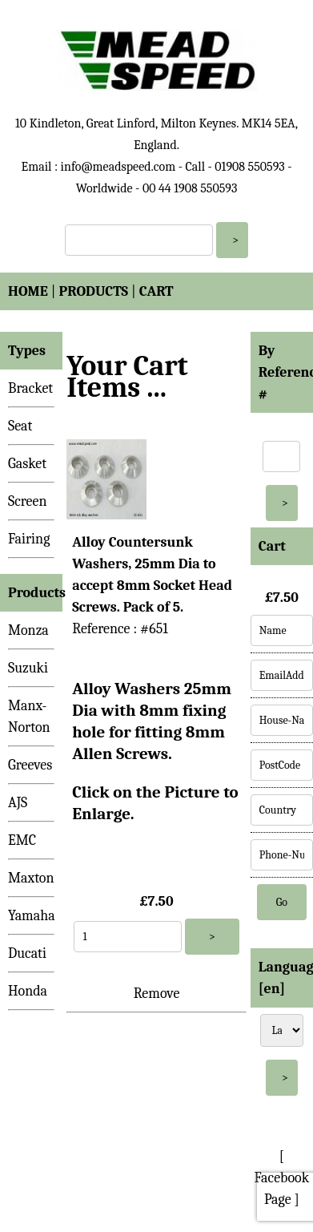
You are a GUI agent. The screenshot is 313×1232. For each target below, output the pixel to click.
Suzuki (28, 668)
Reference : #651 (120, 628)
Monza (28, 630)
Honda (27, 991)
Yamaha (31, 915)
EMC (22, 840)
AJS (17, 802)
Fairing (29, 539)
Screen (27, 501)
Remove (157, 993)
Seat (20, 426)
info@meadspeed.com (118, 167)
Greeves (30, 765)
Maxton (31, 878)
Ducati (27, 953)
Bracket (30, 388)
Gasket (27, 463)
